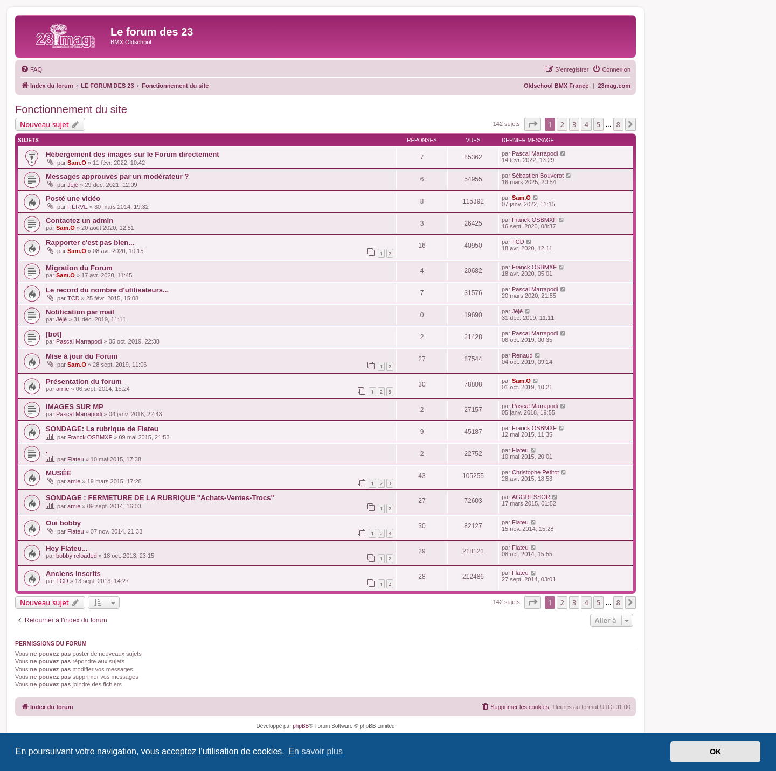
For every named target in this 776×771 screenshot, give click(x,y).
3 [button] (574, 124)
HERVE (77, 207)
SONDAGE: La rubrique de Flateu (102, 429)
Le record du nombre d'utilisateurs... (107, 290)
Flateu (75, 459)
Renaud (522, 355)
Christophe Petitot (535, 472)
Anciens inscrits (73, 574)
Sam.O (76, 162)
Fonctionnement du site (71, 109)
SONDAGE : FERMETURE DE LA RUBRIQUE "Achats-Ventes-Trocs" (160, 498)
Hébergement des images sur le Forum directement (132, 154)
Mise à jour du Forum (81, 356)
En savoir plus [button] (315, 751)
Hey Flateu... (67, 548)
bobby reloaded (76, 555)
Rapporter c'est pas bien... (90, 243)
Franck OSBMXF (534, 219)
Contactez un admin (79, 220)
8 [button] (618, 124)
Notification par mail (80, 312)
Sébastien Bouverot (538, 175)
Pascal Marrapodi (535, 153)
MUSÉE (58, 473)
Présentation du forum (84, 381)
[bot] (53, 334)
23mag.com (614, 85)
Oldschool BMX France (556, 85)
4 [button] (586, 124)
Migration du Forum (79, 268)
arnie (62, 389)
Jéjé (72, 184)
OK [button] (716, 751)
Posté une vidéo (73, 198)
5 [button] (598, 124)
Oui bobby (63, 523)
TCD (518, 242)
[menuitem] (31, 69)
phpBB (301, 726)
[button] (532, 124)
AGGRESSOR (531, 497)
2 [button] (562, 124)
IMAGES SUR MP (74, 407)
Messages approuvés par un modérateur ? (117, 176)
